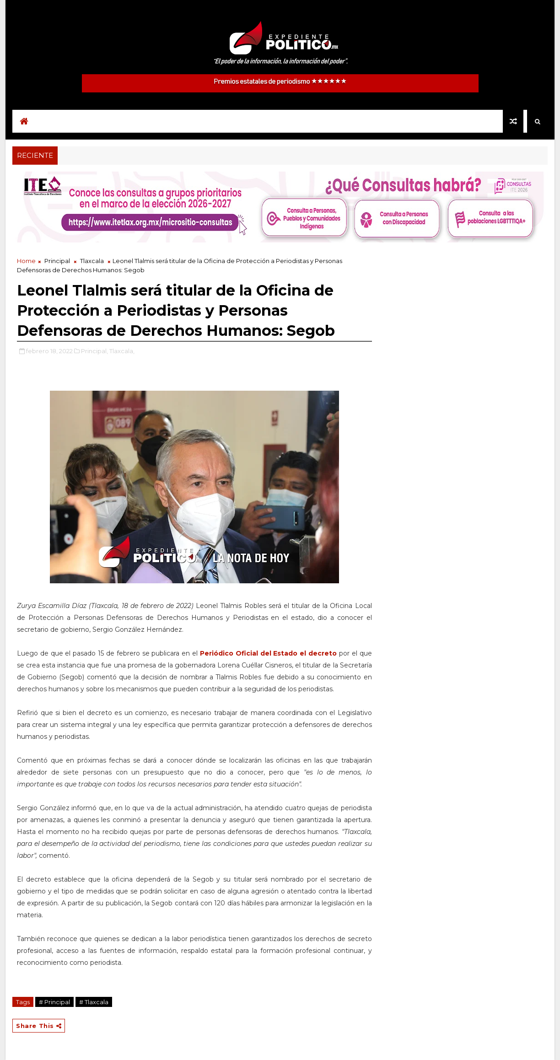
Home (26, 260)
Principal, (94, 351)
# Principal (54, 1002)
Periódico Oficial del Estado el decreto (268, 653)
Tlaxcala (92, 260)
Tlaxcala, (122, 351)
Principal (57, 260)
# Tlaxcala (93, 1002)
